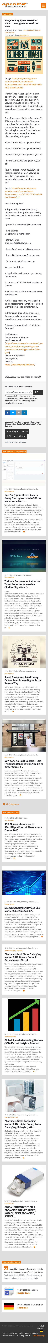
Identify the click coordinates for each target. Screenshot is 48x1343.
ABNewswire (24, 35)
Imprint (9, 1333)
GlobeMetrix (9, 1203)
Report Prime (9, 904)
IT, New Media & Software (23, 575)
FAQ (3, 1333)
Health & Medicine (20, 818)
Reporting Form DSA (24, 1336)
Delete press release (17, 431)
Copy (38, 392)
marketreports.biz (11, 1117)
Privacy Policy (18, 1333)
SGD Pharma (9, 820)
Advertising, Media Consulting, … (26, 948)
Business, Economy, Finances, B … (26, 489)
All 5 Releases (10, 804)
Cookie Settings (39, 1336)
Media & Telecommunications (25, 671)
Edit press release (16, 436)
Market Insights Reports (13, 950)
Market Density (10, 1037)
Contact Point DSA (8, 1336)
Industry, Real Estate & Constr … (25, 1034)
